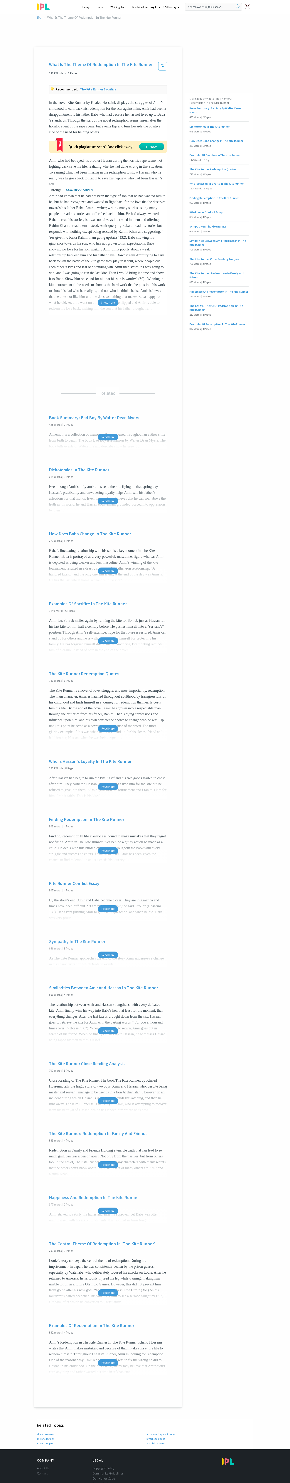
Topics (102, 7)
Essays (88, 7)
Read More (107, 437)
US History (170, 7)
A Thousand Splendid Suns (161, 1434)
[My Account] (249, 6)
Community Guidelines (108, 1473)
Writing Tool (119, 7)
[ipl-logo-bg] (45, 6)
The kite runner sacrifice (98, 89)
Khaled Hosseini (45, 1434)
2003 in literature (155, 1443)
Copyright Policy (103, 1468)
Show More (108, 302)
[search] (238, 7)
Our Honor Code (103, 1479)
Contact (42, 1473)
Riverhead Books (155, 1438)
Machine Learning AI (145, 7)
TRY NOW (151, 147)
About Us (43, 1468)
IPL (39, 17)
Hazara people (45, 1443)
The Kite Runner (45, 1438)
